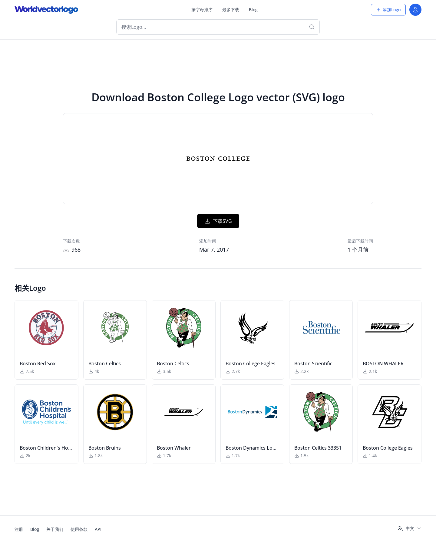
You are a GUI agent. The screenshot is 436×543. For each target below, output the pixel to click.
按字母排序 (202, 9)
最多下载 (230, 9)
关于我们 (54, 529)
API (98, 529)
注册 (19, 529)
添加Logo (388, 9)
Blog (253, 9)
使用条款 (79, 529)
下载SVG (218, 221)
